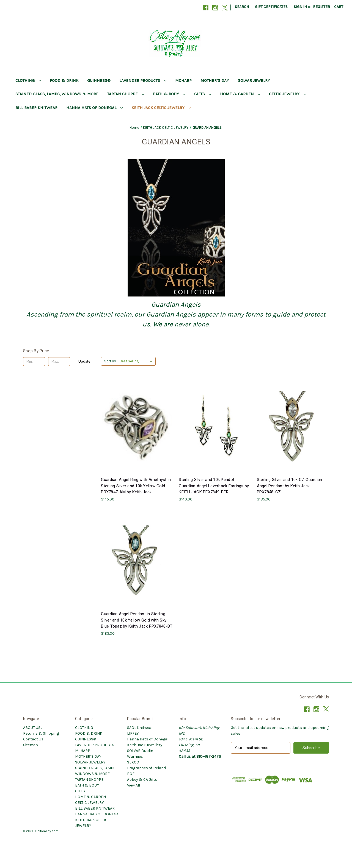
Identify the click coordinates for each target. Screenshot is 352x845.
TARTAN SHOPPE (125, 93)
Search (242, 6)
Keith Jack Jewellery (144, 745)
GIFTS (202, 93)
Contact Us (33, 739)
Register (321, 6)
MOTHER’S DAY (214, 80)
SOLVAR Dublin (140, 750)
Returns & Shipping (41, 733)
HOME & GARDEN (240, 93)
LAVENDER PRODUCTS (142, 80)
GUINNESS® (99, 80)
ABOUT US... (32, 727)
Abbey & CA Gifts (142, 779)
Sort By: (110, 361)
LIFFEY (133, 733)
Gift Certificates (271, 6)
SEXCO (133, 762)
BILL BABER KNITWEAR (36, 107)
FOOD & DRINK (64, 80)
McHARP (183, 80)
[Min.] (34, 361)
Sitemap (30, 745)
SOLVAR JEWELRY (254, 80)
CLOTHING (28, 80)
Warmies (135, 756)
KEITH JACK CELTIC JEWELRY (161, 107)
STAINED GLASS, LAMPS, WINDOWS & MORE (56, 93)
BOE (130, 773)
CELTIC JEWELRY (287, 93)
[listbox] (137, 361)
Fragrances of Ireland (146, 768)
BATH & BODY (169, 93)
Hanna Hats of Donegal (147, 739)
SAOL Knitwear (140, 727)
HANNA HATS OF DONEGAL (94, 107)
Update (84, 361)
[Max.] (59, 361)
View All (133, 785)
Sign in (300, 6)
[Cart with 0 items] (338, 6)
